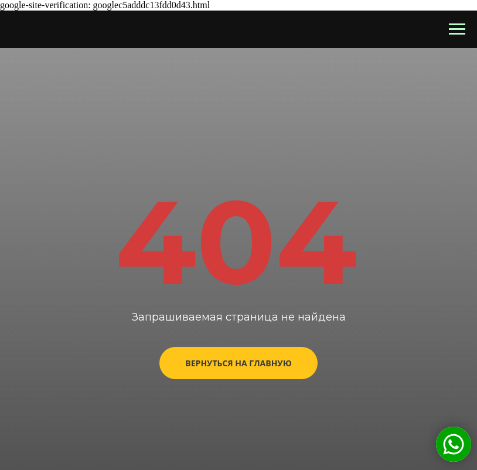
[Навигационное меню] (457, 29)
